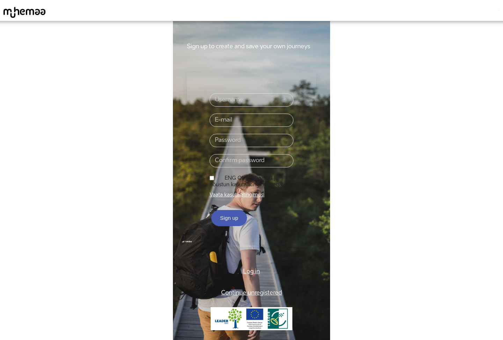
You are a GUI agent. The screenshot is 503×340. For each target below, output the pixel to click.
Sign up (229, 218)
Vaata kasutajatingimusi (237, 195)
